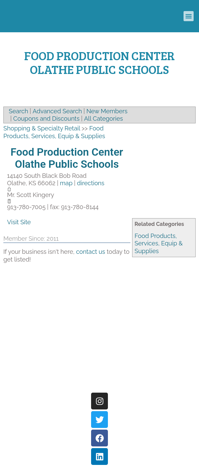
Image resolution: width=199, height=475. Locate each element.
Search (18, 111)
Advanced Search (57, 111)
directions (90, 183)
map (66, 183)
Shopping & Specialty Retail (41, 128)
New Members (106, 111)
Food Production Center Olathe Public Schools (66, 158)
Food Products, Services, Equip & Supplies (158, 243)
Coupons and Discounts (46, 118)
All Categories (103, 118)
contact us (90, 251)
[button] (189, 16)
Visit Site (19, 222)
